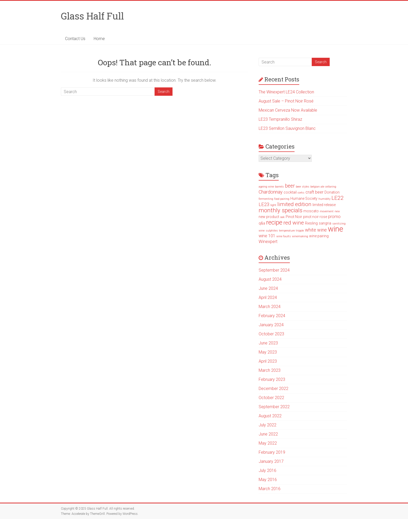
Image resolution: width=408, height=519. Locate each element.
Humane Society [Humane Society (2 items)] (303, 198)
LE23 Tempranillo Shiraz (280, 119)
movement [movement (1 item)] (327, 211)
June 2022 (268, 434)
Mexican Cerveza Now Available (288, 110)
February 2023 (272, 379)
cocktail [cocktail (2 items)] (290, 192)
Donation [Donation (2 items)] (332, 192)
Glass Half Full (92, 16)
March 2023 (269, 370)
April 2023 (268, 361)
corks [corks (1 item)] (301, 192)
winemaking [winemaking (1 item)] (300, 236)
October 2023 (271, 333)
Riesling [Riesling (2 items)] (311, 223)
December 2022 (273, 388)
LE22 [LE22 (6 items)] (338, 198)
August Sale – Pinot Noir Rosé (286, 101)
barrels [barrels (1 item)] (279, 186)
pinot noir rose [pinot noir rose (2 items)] (315, 217)
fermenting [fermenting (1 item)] (266, 199)
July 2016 (267, 470)
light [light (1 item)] (273, 205)
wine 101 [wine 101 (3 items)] (267, 235)
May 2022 (268, 443)
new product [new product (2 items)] (269, 217)
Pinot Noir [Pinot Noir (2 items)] (294, 217)
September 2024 (274, 270)
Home (99, 38)
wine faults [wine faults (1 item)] (283, 236)
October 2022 (271, 397)
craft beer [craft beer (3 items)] (314, 192)
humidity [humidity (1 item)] (324, 199)
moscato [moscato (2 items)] (311, 211)
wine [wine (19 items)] (335, 229)
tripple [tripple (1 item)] (300, 230)
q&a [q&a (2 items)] (262, 223)
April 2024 (268, 297)
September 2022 (274, 406)
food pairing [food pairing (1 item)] (281, 199)
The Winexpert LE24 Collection (286, 91)
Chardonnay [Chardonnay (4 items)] (271, 192)
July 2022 (267, 424)
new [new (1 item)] (337, 211)
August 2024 (270, 279)
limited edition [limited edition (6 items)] (294, 204)
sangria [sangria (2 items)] (325, 223)
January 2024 (271, 324)
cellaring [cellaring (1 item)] (330, 186)
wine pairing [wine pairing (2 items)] (319, 236)
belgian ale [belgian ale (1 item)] (317, 186)
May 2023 (268, 352)
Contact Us (75, 38)
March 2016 (269, 488)
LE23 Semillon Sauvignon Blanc (287, 128)
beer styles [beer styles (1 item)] (302, 186)
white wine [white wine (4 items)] (316, 230)
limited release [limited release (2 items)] (324, 205)
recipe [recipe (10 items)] (274, 222)
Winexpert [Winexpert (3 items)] (268, 241)
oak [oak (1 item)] (282, 217)
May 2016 (268, 479)
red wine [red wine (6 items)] (293, 223)
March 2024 (269, 306)
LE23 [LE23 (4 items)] (264, 204)
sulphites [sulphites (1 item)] (272, 230)
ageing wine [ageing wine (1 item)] (266, 186)
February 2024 (272, 315)
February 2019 (272, 452)
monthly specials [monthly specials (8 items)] (280, 210)
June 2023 (268, 343)
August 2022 (270, 415)
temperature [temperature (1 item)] (287, 230)
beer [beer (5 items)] (290, 186)
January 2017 (271, 461)
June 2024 (268, 288)
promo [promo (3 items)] (334, 216)
